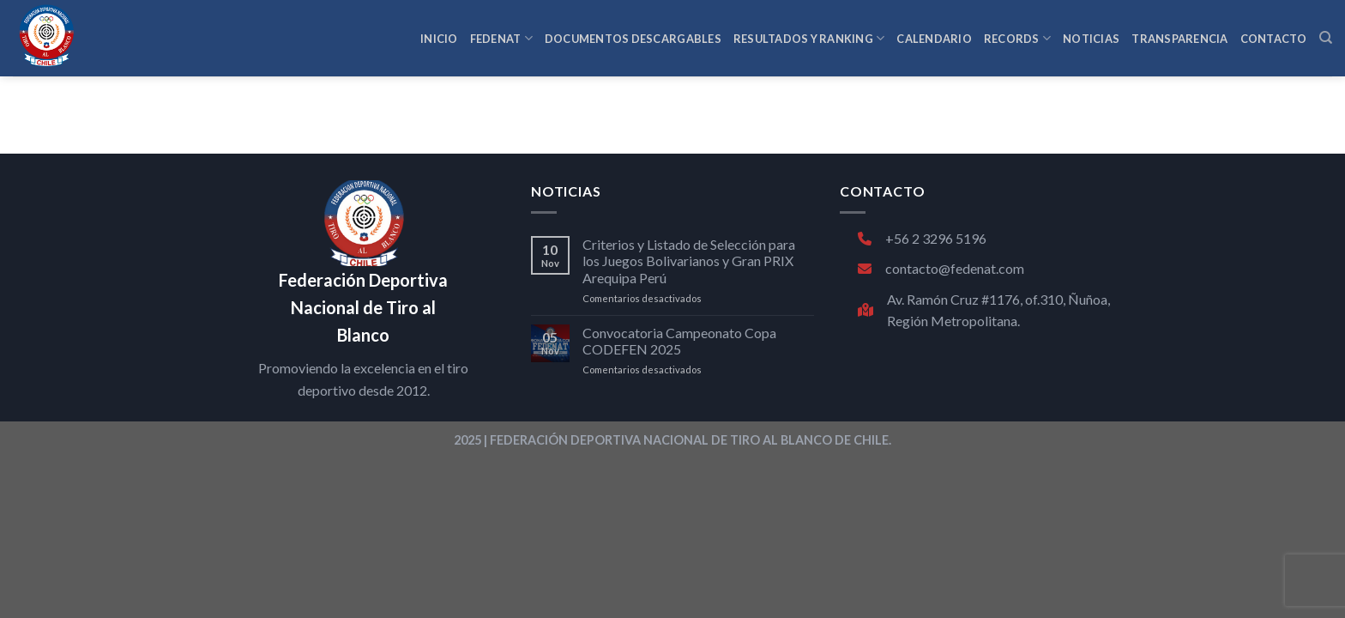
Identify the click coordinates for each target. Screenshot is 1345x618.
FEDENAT (501, 38)
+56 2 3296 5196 (922, 238)
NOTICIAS (1091, 38)
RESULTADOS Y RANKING (809, 38)
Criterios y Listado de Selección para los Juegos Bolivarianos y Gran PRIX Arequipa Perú (688, 260)
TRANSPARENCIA (1179, 38)
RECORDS (1017, 38)
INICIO (439, 38)
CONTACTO (1273, 38)
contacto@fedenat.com (941, 268)
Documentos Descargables (633, 38)
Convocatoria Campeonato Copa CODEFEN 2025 (679, 340)
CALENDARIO (934, 38)
